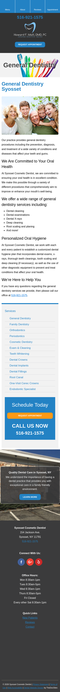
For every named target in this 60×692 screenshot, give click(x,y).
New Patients (29, 617)
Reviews (30, 622)
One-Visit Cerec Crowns (24, 383)
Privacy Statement (40, 684)
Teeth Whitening (19, 353)
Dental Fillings (18, 371)
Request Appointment (30, 44)
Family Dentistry (19, 324)
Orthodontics (17, 330)
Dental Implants (19, 365)
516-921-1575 (30, 17)
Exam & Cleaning (20, 347)
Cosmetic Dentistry (21, 341)
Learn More (30, 497)
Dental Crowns (19, 359)
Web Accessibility (15, 688)
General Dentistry (20, 318)
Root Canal (16, 377)
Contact (30, 626)
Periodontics (17, 336)
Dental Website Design (33, 688)
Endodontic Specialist (23, 389)
